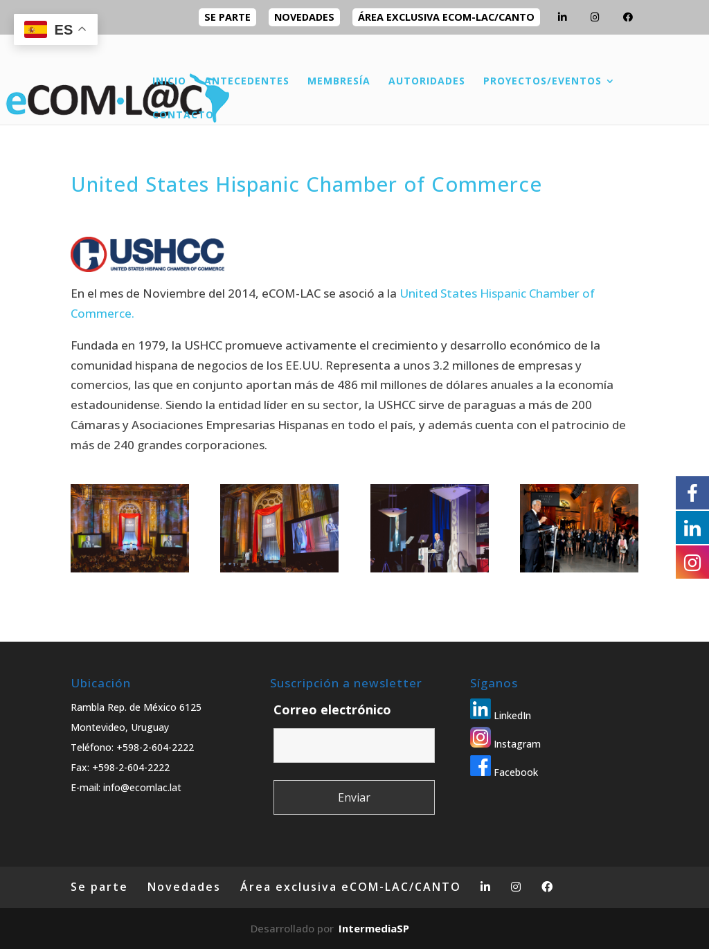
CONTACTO (183, 115)
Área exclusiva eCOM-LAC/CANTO (446, 17)
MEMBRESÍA (338, 81)
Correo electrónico (332, 709)
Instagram (505, 743)
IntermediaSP (374, 928)
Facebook (504, 772)
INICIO (169, 81)
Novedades (304, 17)
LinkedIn (500, 715)
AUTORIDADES (426, 81)
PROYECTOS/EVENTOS (542, 81)
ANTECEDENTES (246, 81)
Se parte (227, 17)
